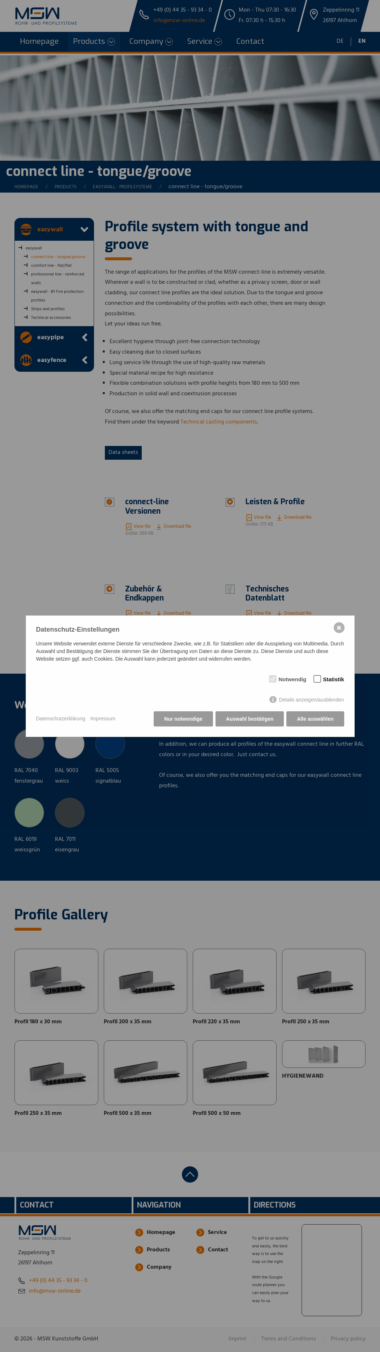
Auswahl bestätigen (249, 719)
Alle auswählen (315, 719)
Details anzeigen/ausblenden (311, 700)
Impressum (102, 718)
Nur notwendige (183, 719)
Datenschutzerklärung (60, 718)
